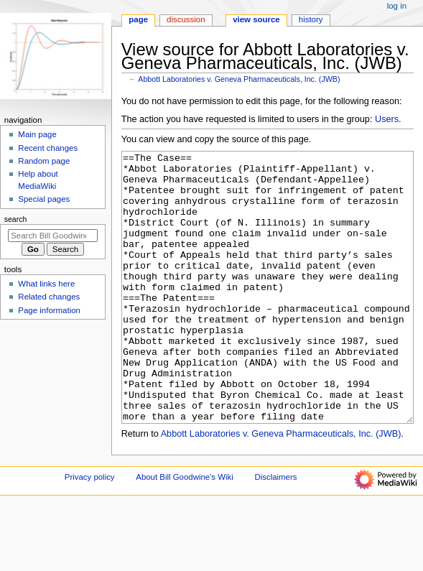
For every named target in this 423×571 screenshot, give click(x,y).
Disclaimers (275, 530)
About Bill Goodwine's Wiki (184, 530)
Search (15, 219)
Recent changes (48, 148)
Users (387, 119)
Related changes (49, 296)
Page (138, 19)
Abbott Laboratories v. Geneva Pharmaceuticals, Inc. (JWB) (239, 79)
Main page (37, 134)
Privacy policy (90, 530)
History (311, 19)
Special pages (44, 199)
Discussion (186, 19)
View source (256, 19)
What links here (46, 283)
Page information (49, 310)
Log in (396, 5)
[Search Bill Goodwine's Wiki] (53, 235)
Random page (44, 161)
